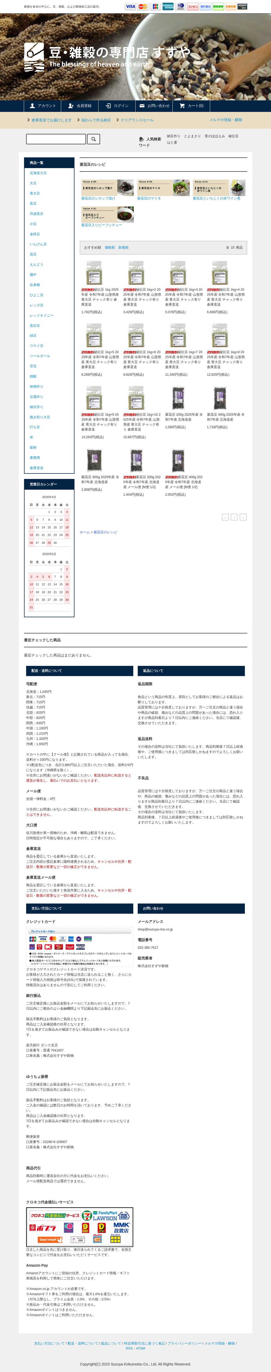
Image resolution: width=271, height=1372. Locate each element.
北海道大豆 (38, 173)
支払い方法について (49, 1343)
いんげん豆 (38, 244)
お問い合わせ (154, 105)
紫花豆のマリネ (163, 190)
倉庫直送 (36, 468)
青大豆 (35, 193)
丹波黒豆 (36, 214)
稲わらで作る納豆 (93, 120)
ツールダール (40, 356)
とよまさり (192, 136)
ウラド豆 (36, 346)
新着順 (123, 247)
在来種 (35, 285)
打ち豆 (35, 427)
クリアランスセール (134, 120)
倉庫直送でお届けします (48, 120)
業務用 (35, 458)
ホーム (85, 532)
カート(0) (191, 105)
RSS (129, 1348)
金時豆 (35, 234)
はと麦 (172, 142)
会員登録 (79, 105)
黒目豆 (35, 326)
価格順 (110, 247)
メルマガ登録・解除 (225, 120)
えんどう (36, 264)
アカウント (42, 105)
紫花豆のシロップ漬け (107, 190)
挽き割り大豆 (40, 417)
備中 (33, 275)
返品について (111, 1343)
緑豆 (33, 336)
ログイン (117, 105)
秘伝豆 (233, 136)
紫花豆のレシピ (105, 532)
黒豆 (33, 203)
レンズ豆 (36, 305)
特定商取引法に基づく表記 (144, 1343)
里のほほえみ (215, 136)
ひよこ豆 (36, 295)
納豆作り (174, 136)
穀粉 (33, 447)
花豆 (33, 254)
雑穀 (33, 376)
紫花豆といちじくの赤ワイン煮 (219, 190)
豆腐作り (36, 397)
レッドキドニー (42, 315)
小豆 (33, 224)
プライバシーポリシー (184, 1343)
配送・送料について (83, 1343)
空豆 (33, 366)
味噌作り (36, 386)
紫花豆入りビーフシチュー (107, 216)
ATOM (140, 1348)
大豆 (33, 183)
